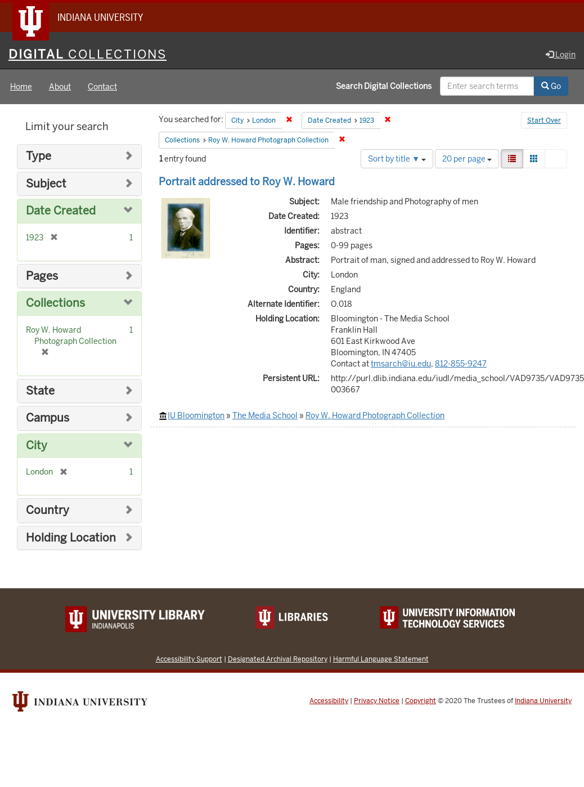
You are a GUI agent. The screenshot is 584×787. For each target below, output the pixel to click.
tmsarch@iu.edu (401, 364)
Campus (47, 418)
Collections (55, 303)
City (36, 446)
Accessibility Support (189, 659)
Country (47, 510)
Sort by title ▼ (397, 159)
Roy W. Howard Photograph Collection (375, 415)
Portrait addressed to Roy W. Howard (247, 181)
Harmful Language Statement (381, 659)
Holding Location (71, 538)
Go (551, 86)
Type (38, 156)
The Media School (265, 415)
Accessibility (328, 700)
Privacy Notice (376, 700)
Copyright (420, 700)
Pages (42, 276)
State (40, 391)
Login (561, 55)
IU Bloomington (196, 415)
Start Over (544, 120)
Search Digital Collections (384, 86)
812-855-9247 (461, 364)
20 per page (467, 159)
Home (21, 87)
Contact (102, 87)
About (60, 87)
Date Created (61, 211)
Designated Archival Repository (277, 659)
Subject (46, 184)
